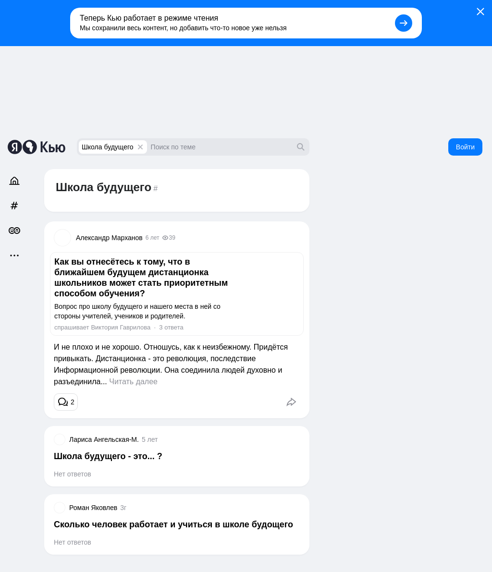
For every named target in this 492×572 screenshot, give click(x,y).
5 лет (150, 439)
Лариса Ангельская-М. (104, 439)
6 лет (153, 237)
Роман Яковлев (93, 507)
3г (123, 507)
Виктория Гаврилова (120, 327)
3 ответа (171, 327)
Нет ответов (72, 474)
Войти (465, 147)
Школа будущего (108, 147)
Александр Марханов (109, 238)
